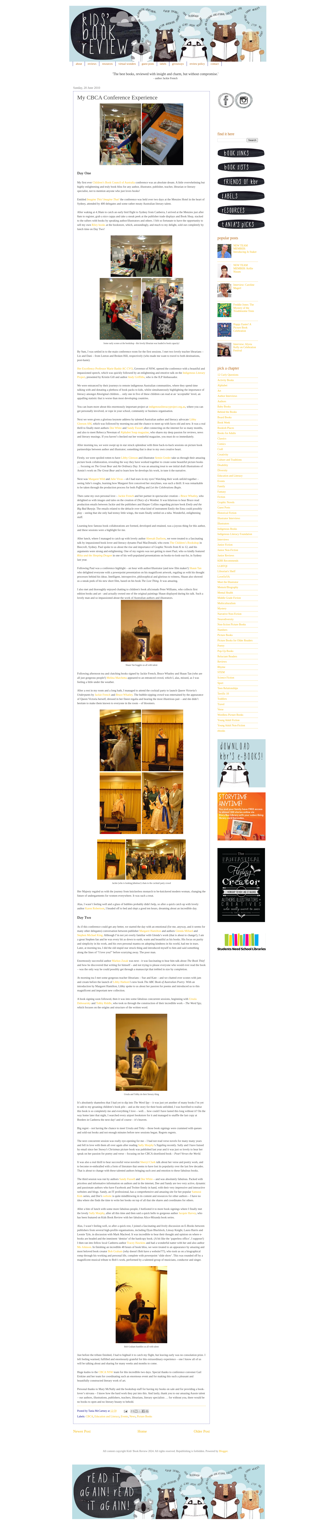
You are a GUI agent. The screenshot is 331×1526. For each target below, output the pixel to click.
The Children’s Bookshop (184, 542)
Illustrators (223, 523)
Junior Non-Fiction (227, 550)
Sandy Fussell (135, 427)
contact (215, 63)
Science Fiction (225, 677)
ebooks (221, 730)
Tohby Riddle (103, 1003)
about (79, 63)
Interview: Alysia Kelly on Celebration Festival (244, 347)
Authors (221, 401)
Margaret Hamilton (150, 930)
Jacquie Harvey (187, 1213)
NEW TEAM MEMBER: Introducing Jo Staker (245, 249)
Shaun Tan (195, 568)
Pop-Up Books (225, 651)
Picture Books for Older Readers (235, 640)
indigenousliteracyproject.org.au (167, 406)
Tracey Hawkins (136, 1242)
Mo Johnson (84, 1247)
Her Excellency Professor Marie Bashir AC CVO (105, 368)
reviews (92, 63)
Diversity (222, 470)
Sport (220, 683)
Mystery (222, 608)
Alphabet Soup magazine (134, 432)
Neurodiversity (225, 619)
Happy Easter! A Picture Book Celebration (242, 327)
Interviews (223, 539)
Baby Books (224, 406)
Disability (222, 465)
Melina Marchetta (117, 677)
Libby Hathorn (121, 981)
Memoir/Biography (227, 587)
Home (142, 1431)
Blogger (223, 1451)
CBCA (89, 1416)
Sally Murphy (146, 1145)
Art (219, 390)
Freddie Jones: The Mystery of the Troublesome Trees (243, 308)
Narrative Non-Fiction (229, 613)
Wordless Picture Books (230, 714)
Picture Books (144, 1416)
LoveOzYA (223, 576)
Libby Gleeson (129, 457)
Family (221, 486)
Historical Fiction (226, 512)
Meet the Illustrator (227, 582)
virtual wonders (127, 63)
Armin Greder (163, 457)
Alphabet (222, 385)
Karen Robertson (94, 908)
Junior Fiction (224, 544)
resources (107, 63)
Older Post (202, 1431)
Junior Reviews (225, 555)
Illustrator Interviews (228, 518)
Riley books (98, 224)
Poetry (221, 645)
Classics (221, 438)
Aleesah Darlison (156, 538)
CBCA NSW (106, 1372)
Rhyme (221, 667)
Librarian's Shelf (226, 571)
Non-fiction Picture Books (231, 624)
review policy (197, 63)
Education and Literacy (107, 1416)
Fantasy (221, 491)
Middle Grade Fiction (229, 597)
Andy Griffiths (136, 377)
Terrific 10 (223, 693)
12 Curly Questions (227, 374)
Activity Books (225, 380)
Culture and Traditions (229, 459)
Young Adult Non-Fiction (231, 725)
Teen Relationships (227, 688)
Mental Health (225, 592)
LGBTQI (222, 566)
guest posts (148, 63)
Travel (220, 704)
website (107, 1196)
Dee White (115, 427)
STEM (221, 672)
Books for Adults (226, 433)
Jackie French (126, 495)
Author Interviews (227, 396)
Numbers (222, 629)
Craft (220, 449)
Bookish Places (225, 428)
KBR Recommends (227, 560)
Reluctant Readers (227, 656)
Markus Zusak (120, 960)
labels (163, 63)
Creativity (222, 454)
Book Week (223, 422)
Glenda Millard (184, 930)
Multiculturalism (226, 603)
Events (124, 1416)
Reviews (222, 661)
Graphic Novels (225, 502)
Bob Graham (115, 1251)
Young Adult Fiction (228, 720)
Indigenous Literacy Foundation (234, 534)
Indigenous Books (227, 528)
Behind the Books (227, 412)
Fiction (221, 497)
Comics (221, 444)
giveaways (178, 63)
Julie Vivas (116, 478)
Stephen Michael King (90, 935)
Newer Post (82, 1431)
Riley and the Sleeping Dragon (94, 555)
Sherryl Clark (148, 1162)
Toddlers (222, 698)
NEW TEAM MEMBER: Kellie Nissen (243, 268)
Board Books (224, 417)
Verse (220, 709)
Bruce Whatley (189, 495)
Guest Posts (223, 507)
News (133, 1416)
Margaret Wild (97, 478)
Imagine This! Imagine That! (103, 199)
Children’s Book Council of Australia (114, 182)
